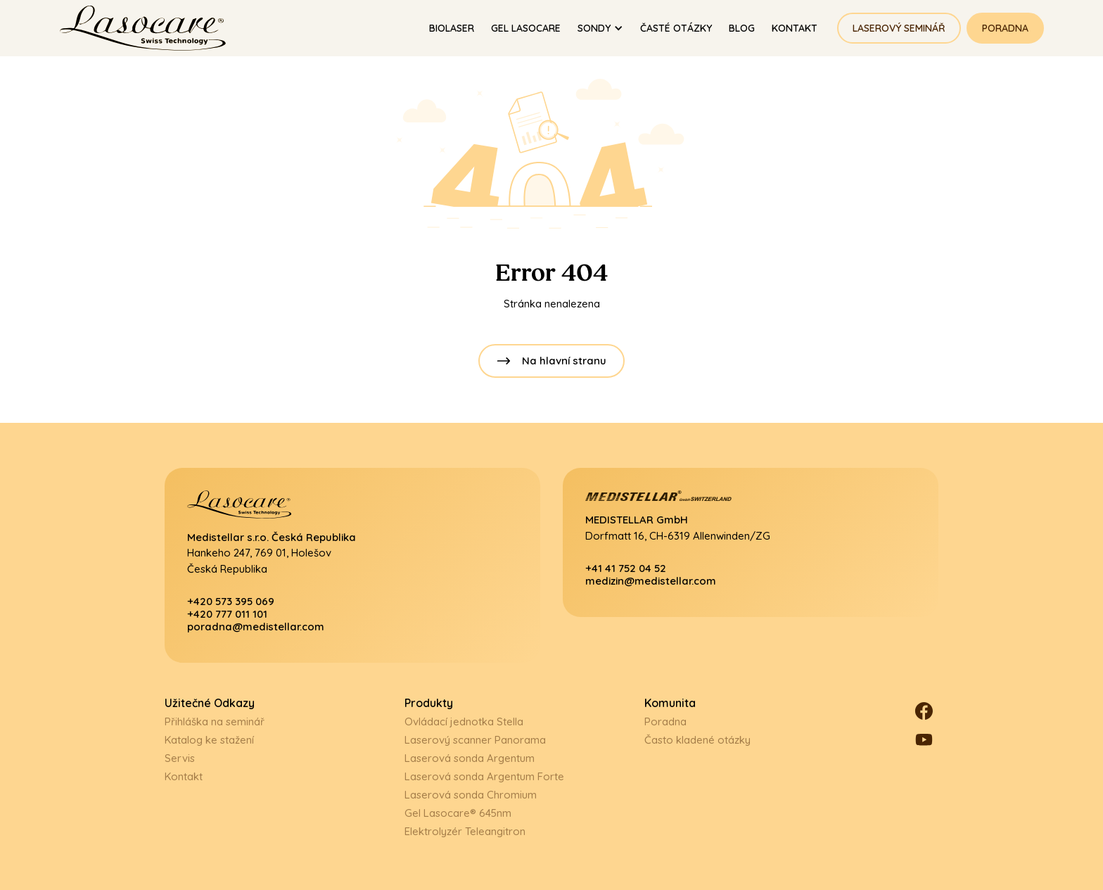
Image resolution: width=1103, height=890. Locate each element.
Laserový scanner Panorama (475, 739)
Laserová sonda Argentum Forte (484, 776)
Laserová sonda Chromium (470, 794)
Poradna (1005, 28)
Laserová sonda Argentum (469, 758)
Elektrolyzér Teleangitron (464, 831)
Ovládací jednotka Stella (463, 721)
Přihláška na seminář (214, 721)
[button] (600, 28)
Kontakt (184, 776)
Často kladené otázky (697, 739)
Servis (180, 758)
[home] (149, 28)
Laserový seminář (899, 28)
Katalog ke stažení (209, 739)
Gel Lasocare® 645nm (457, 813)
